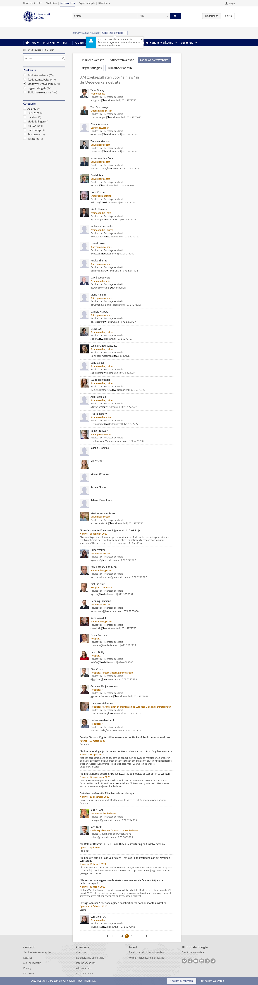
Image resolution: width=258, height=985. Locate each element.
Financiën (49, 42)
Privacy (27, 968)
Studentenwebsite (44, 80)
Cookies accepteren (181, 981)
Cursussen (44, 113)
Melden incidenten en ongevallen (147, 958)
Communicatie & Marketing (155, 42)
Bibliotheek (104, 3)
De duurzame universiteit (90, 958)
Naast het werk (84, 973)
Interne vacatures (85, 963)
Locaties (44, 117)
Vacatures (44, 139)
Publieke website (44, 75)
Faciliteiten (82, 42)
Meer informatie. (87, 980)
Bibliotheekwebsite (44, 93)
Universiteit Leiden (32, 3)
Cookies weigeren (213, 981)
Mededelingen (44, 122)
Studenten (51, 3)
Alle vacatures (83, 968)
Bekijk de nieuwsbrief (193, 952)
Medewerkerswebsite (33, 49)
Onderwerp (44, 130)
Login (232, 3)
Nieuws (44, 126)
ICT (65, 42)
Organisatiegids (87, 3)
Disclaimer (29, 973)
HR (34, 42)
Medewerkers (67, 3)
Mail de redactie (32, 963)
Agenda (44, 109)
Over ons (81, 952)
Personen (44, 134)
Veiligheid (187, 42)
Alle (142, 16)
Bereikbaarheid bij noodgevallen (146, 952)
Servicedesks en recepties (37, 952)
